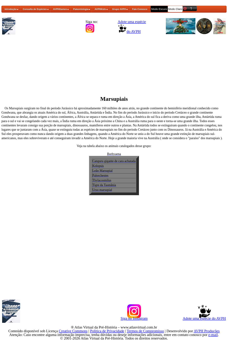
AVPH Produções (207, 331)
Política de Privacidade (107, 331)
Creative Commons (73, 331)
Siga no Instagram (134, 317)
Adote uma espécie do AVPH (204, 317)
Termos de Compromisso (145, 331)
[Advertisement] (114, 63)
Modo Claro (175, 8)
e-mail (213, 335)
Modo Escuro (159, 8)
